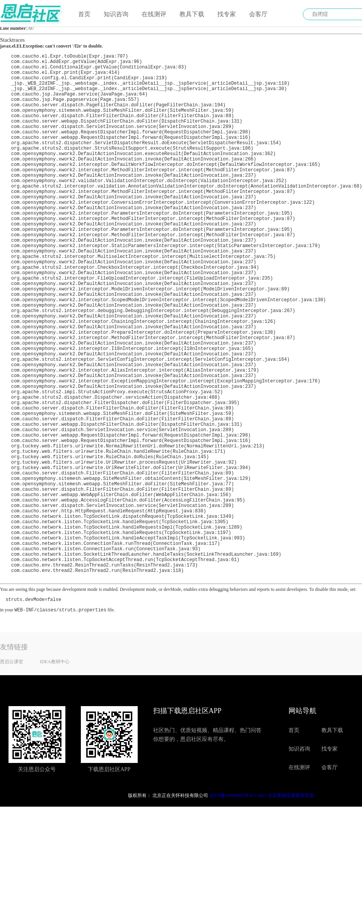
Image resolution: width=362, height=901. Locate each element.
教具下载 (191, 14)
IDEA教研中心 (55, 776)
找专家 (226, 14)
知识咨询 (116, 14)
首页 (84, 14)
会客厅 (258, 14)
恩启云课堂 (11, 776)
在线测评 (154, 14)
